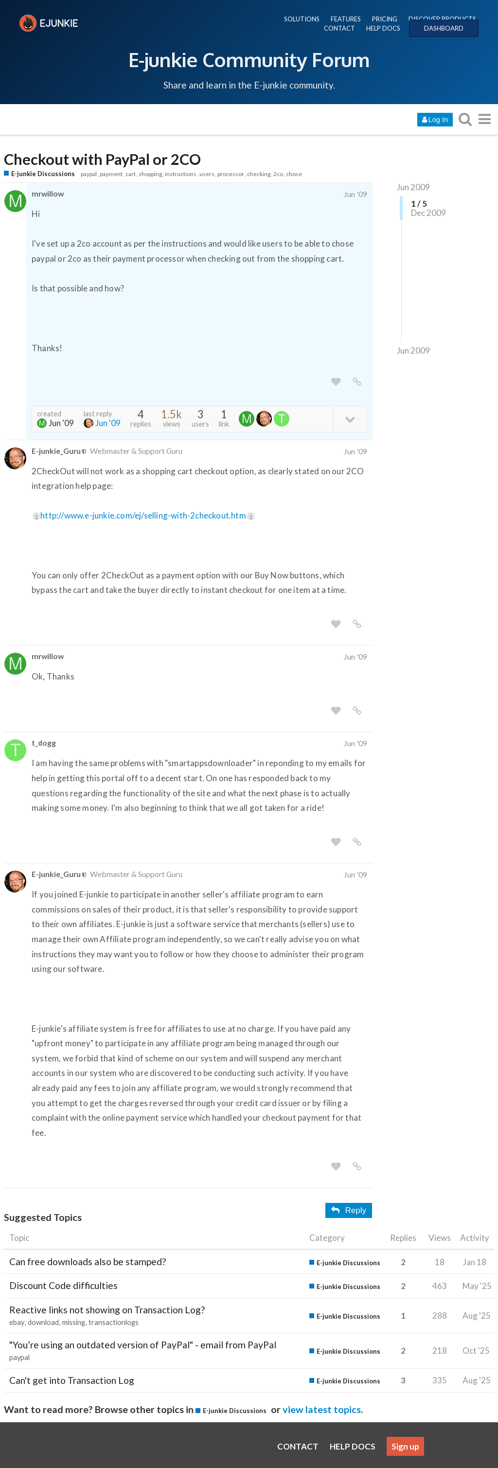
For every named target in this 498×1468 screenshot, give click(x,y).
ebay (16, 1322)
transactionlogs (114, 1322)
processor (230, 174)
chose (294, 174)
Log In (435, 120)
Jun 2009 (413, 187)
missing (73, 1322)
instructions (180, 174)
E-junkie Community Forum (249, 59)
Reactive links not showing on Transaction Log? (107, 1309)
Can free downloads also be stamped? (87, 1261)
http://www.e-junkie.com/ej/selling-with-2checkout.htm (147, 515)
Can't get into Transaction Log (71, 1380)
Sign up (405, 1446)
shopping (150, 174)
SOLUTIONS (302, 19)
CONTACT (339, 28)
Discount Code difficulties (63, 1285)
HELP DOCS (383, 28)
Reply (348, 1210)
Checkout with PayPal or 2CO (102, 159)
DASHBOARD (443, 28)
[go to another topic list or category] (484, 118)
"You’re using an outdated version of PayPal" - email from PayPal (142, 1344)
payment (111, 174)
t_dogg (44, 742)
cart (130, 174)
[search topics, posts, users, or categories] (465, 118)
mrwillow (48, 193)
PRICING (384, 19)
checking (258, 174)
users (206, 174)
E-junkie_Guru (56, 450)
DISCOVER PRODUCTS (442, 19)
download (43, 1322)
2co (278, 174)
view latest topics (322, 1409)
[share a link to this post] (357, 382)
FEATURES (346, 19)
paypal (89, 174)
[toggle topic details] (350, 418)
